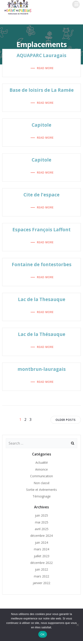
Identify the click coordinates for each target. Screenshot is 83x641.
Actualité (41, 462)
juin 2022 (41, 569)
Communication (41, 476)
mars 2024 (41, 549)
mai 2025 (41, 522)
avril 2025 (41, 529)
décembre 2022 (41, 563)
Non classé (42, 483)
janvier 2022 (41, 583)
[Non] (77, 625)
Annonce (41, 469)
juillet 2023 (41, 556)
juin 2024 (41, 542)
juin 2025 (41, 515)
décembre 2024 (41, 535)
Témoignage (42, 496)
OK (43, 634)
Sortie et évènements (41, 489)
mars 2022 (41, 576)
